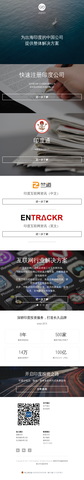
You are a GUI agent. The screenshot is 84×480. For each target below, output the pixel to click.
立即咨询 (42, 391)
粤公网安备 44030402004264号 (33, 475)
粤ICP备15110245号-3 (55, 475)
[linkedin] (18, 450)
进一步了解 (42, 99)
